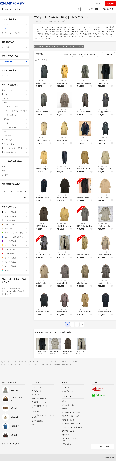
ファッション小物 (15, 127)
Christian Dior (14, 61)
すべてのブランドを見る (10, 444)
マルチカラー (14, 270)
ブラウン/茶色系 (14, 224)
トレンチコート (76, 46)
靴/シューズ (15, 119)
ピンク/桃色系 (14, 249)
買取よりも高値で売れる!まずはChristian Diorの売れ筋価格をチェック (14, 291)
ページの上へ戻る (102, 446)
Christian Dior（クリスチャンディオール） (50, 46)
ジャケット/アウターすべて (16, 111)
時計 (15, 131)
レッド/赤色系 (14, 254)
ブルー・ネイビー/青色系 (14, 237)
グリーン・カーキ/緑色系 (14, 233)
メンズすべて (15, 98)
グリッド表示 (90, 54)
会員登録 (110, 4)
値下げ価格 (14, 47)
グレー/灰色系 (14, 220)
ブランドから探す (108, 9)
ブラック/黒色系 (14, 212)
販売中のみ (66, 54)
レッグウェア (15, 136)
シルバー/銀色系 (14, 262)
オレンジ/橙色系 (14, 258)
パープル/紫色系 (14, 241)
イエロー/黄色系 (14, 245)
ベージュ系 (14, 229)
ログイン (98, 4)
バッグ (15, 123)
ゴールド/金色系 (14, 266)
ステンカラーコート (16, 115)
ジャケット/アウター (15, 107)
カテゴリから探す (92, 9)
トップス (15, 102)
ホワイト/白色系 (14, 216)
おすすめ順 (77, 54)
